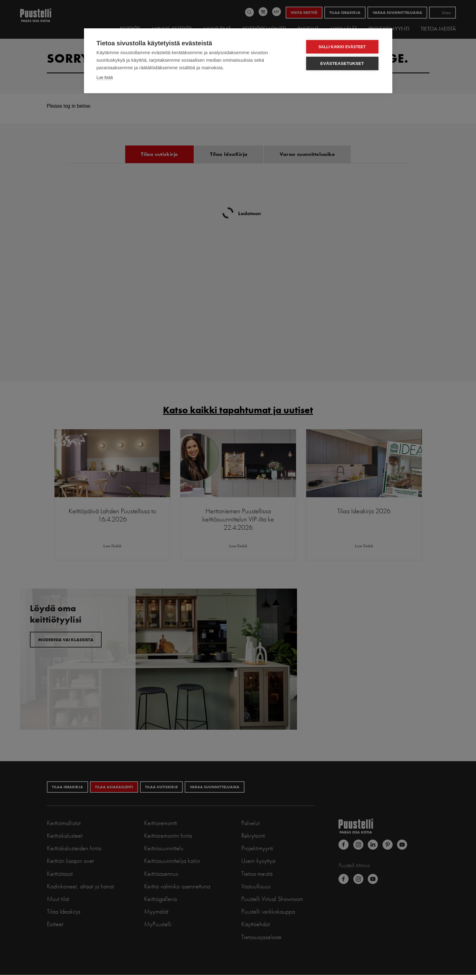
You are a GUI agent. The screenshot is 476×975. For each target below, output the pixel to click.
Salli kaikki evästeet (342, 47)
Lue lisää (105, 77)
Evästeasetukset (342, 63)
